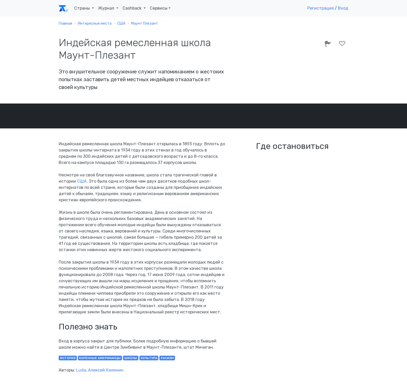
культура (149, 358)
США (82, 181)
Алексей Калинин (106, 370)
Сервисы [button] (158, 8)
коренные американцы (100, 358)
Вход (343, 8)
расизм (167, 358)
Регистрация (320, 8)
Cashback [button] (133, 8)
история (68, 358)
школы (130, 358)
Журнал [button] (106, 8)
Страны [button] (82, 8)
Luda (81, 370)
